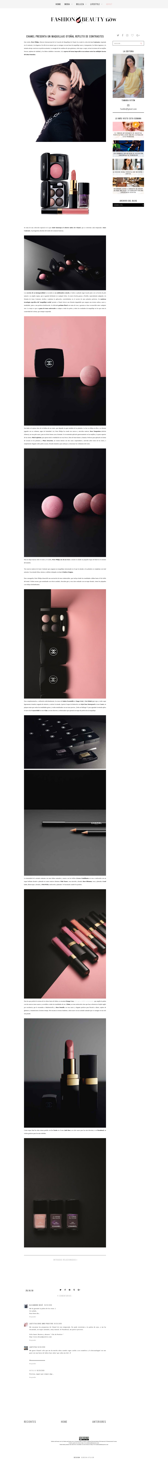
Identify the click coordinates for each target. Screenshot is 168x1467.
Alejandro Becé (36, 1305)
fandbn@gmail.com (128, 108)
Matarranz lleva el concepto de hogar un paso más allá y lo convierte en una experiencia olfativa (128, 190)
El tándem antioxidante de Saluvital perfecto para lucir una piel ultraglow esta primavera (128, 135)
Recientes (30, 1422)
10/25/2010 (48, 1305)
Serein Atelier (87, 1457)
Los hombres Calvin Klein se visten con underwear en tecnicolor (128, 154)
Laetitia (33, 1347)
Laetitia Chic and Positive (41, 1323)
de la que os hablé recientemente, (84, 1001)
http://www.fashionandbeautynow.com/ (90, 1443)
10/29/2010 (40, 1370)
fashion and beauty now (68, 1441)
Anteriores (99, 1422)
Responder (32, 1317)
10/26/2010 (41, 1347)
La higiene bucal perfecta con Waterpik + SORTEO (128, 173)
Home (64, 1422)
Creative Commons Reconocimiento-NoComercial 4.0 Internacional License (100, 1441)
